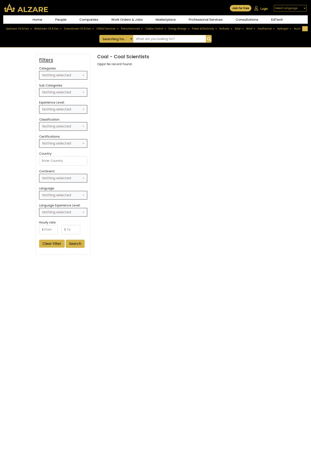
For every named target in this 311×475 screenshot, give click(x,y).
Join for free (240, 8)
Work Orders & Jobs (127, 19)
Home (37, 19)
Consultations (247, 19)
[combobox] (63, 75)
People (61, 19)
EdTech (277, 19)
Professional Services (206, 19)
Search (75, 243)
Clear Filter (52, 243)
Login (261, 8)
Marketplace (166, 19)
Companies (88, 19)
